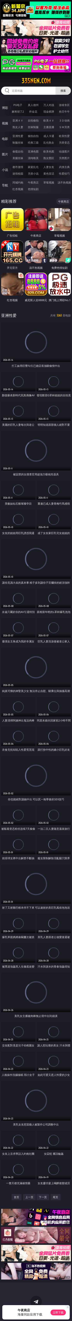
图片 (5, 154)
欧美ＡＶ (48, 120)
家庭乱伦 (33, 167)
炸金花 (33, 111)
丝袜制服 (33, 127)
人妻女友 (48, 167)
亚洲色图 (33, 151)
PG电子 (17, 105)
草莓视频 (48, 182)
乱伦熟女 (48, 142)
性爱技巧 (64, 173)
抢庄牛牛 (64, 111)
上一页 (29, 1197)
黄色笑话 (48, 173)
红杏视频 (17, 189)
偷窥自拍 (17, 151)
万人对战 (48, 105)
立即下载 (58, 1312)
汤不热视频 (64, 182)
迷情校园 (17, 173)
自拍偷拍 (33, 120)
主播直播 (48, 127)
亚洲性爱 (17, 136)
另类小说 (33, 173)
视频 (5, 123)
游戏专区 (64, 105)
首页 (16, 1197)
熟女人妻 (17, 127)
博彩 (5, 108)
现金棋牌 (48, 111)
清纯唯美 (33, 158)
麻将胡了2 (18, 111)
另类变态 (64, 142)
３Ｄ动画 (64, 120)
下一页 (43, 1197)
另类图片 (64, 158)
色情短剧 (33, 189)
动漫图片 (64, 151)
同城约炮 (17, 182)
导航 (5, 185)
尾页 (55, 1197)
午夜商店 (33, 182)
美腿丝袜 (17, 158)
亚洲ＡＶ (17, 120)
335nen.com (36, 81)
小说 (5, 170)
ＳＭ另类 (64, 127)
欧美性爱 (64, 136)
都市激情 (17, 167)
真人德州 (33, 105)
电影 (5, 139)
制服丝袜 (17, 142)
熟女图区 (48, 158)
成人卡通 (48, 136)
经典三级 (33, 142)
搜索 (63, 90)
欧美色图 (48, 151)
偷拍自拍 (33, 136)
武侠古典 (64, 167)
